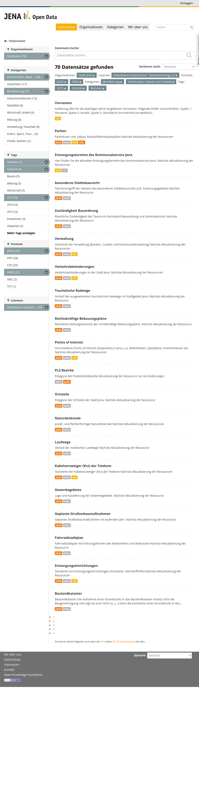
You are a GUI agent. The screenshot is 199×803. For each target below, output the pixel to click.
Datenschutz (12, 659)
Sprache (139, 655)
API (103, 641)
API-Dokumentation (123, 641)
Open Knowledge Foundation (23, 675)
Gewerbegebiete (68, 490)
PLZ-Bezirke (64, 370)
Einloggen (186, 3)
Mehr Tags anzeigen (21, 233)
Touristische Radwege (72, 290)
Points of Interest (69, 342)
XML (81, 142)
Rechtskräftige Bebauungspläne (80, 318)
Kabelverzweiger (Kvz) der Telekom (83, 466)
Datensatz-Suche (67, 48)
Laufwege (62, 442)
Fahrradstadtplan (69, 537)
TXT (64, 170)
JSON (59, 142)
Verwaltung (64, 238)
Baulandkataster (68, 593)
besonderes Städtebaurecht (77, 183)
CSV (58, 118)
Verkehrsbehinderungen (74, 266)
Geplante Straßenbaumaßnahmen (82, 513)
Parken (60, 131)
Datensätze (66, 27)
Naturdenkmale (68, 418)
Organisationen (91, 27)
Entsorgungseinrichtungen (76, 565)
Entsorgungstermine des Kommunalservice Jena (93, 155)
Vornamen (63, 103)
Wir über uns (138, 27)
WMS (67, 142)
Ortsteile (62, 394)
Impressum (11, 664)
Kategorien (115, 27)
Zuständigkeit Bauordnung (76, 210)
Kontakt (9, 670)
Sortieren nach (149, 66)
